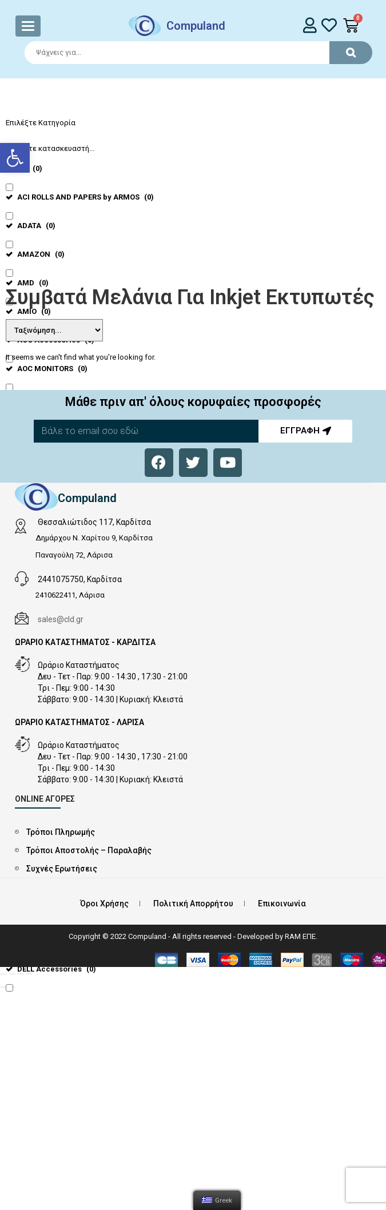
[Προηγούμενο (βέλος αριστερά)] (3, 987)
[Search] (193, 52)
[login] (309, 25)
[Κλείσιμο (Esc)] (3, 973)
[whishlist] (329, 25)
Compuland (195, 26)
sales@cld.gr (60, 619)
